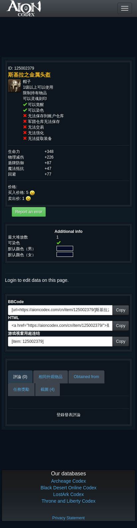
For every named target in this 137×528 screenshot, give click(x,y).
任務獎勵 (21, 389)
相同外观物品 (51, 376)
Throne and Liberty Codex (68, 501)
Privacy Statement (68, 518)
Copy (120, 310)
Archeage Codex (68, 481)
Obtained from (86, 376)
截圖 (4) (48, 389)
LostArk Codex (68, 494)
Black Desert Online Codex (68, 487)
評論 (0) (20, 376)
